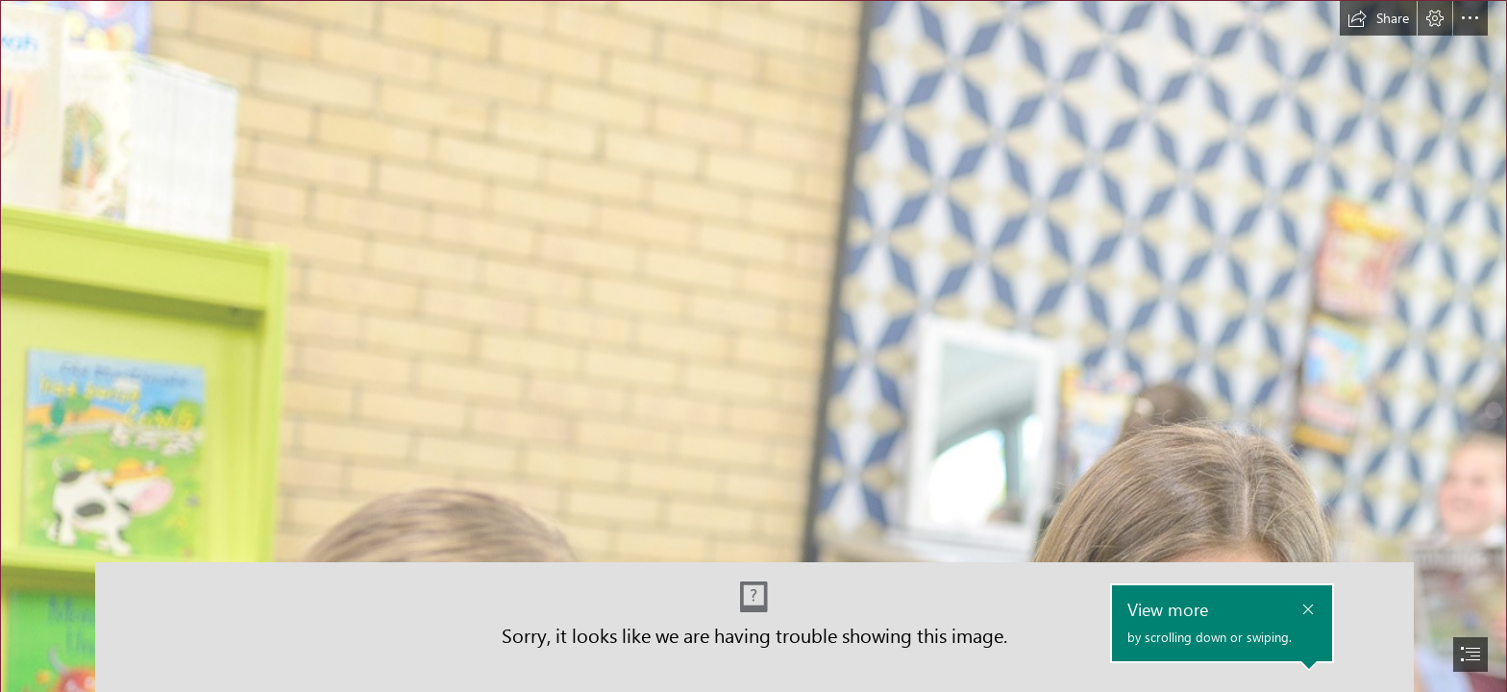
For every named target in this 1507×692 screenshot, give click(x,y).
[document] (753, 346)
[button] (1378, 18)
